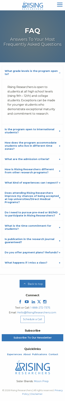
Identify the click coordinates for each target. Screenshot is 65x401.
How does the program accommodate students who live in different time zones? (31, 145)
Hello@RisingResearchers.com (36, 312)
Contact (53, 354)
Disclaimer (36, 394)
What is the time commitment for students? (28, 227)
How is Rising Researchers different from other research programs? (29, 171)
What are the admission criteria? (27, 159)
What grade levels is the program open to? (31, 72)
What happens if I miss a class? (26, 262)
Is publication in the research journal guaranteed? (29, 241)
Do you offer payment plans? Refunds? (31, 252)
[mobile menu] (60, 4)
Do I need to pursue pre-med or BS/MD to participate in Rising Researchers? (31, 214)
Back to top (32, 284)
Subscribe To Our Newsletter (33, 337)
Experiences (14, 354)
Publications (39, 354)
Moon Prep (41, 381)
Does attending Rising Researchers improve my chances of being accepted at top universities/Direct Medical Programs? (32, 197)
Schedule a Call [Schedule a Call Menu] (32, 319)
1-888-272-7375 (40, 307)
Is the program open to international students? (29, 131)
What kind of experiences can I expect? (31, 182)
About (27, 354)
